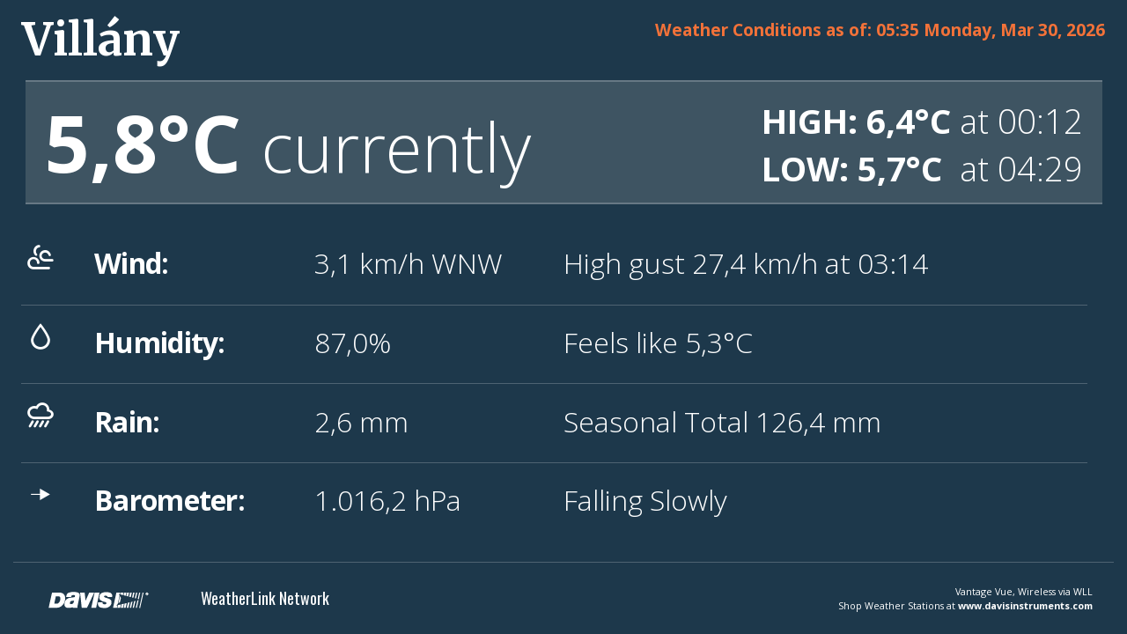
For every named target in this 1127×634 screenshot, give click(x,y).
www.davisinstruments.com (1025, 605)
